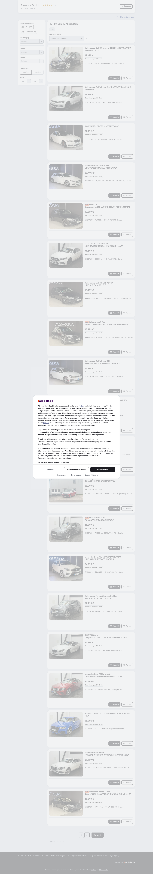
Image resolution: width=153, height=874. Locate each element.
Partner (81, 406)
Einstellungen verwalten (76, 469)
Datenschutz (76, 475)
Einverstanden (102, 469)
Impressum (61, 475)
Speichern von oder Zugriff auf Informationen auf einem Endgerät (65, 430)
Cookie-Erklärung (91, 475)
